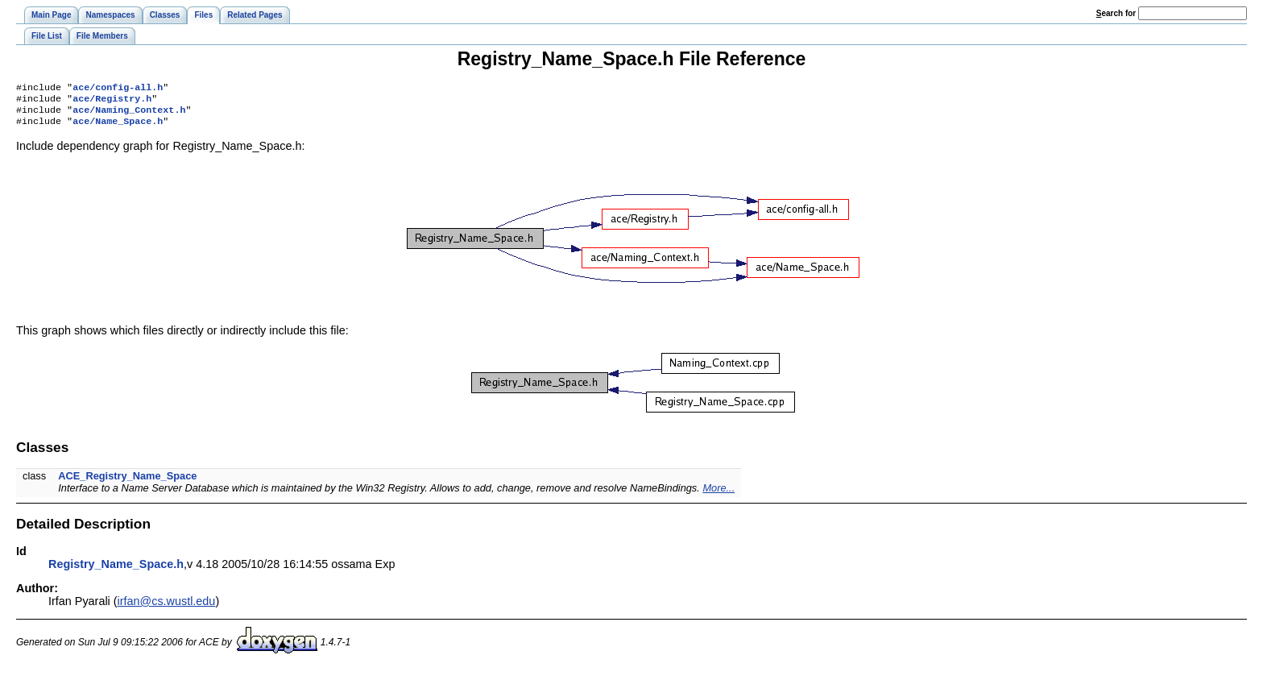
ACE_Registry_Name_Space (127, 482)
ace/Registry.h (111, 101)
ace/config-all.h (117, 88)
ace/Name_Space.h (117, 127)
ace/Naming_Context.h (128, 114)
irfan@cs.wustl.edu (167, 607)
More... (718, 494)
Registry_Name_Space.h (116, 570)
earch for (1116, 13)
